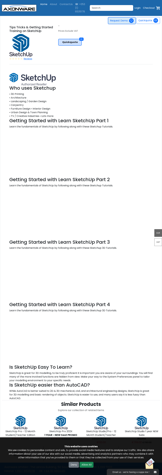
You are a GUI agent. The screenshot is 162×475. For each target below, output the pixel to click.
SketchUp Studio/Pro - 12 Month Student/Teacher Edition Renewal (101, 435)
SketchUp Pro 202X (60, 433)
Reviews (28, 58)
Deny (74, 464)
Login (137, 8)
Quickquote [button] (72, 41)
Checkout (149, 8)
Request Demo (122, 20)
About (53, 4)
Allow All (86, 464)
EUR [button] (158, 233)
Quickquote (148, 20)
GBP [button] (158, 242)
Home (43, 4)
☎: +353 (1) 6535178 (80, 7)
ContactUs (66, 4)
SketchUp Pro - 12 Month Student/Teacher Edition (20, 433)
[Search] (111, 8)
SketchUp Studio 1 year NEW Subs (141, 435)
